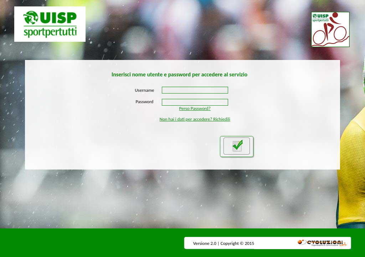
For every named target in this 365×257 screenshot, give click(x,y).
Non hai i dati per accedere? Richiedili (195, 119)
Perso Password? (195, 108)
